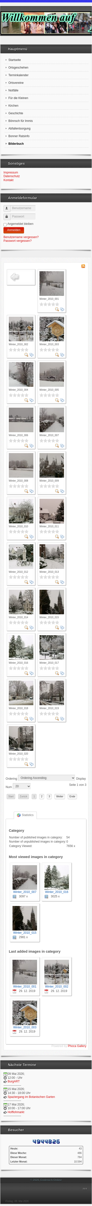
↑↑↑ (84, 1189)
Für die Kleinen (18, 98)
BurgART (14, 1081)
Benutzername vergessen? (21, 237)
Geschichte (15, 113)
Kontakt (8, 180)
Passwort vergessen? (17, 241)
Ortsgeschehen (18, 67)
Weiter (59, 796)
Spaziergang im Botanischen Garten (31, 1097)
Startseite (14, 60)
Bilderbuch (16, 143)
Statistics (25, 815)
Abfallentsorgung (19, 128)
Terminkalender (18, 75)
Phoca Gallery (77, 1046)
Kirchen (13, 105)
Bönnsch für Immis (20, 121)
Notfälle (13, 90)
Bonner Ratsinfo (18, 136)
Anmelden (13, 230)
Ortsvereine (16, 83)
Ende (72, 796)
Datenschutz (11, 176)
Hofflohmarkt (16, 1112)
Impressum (10, 172)
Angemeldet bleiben (20, 224)
